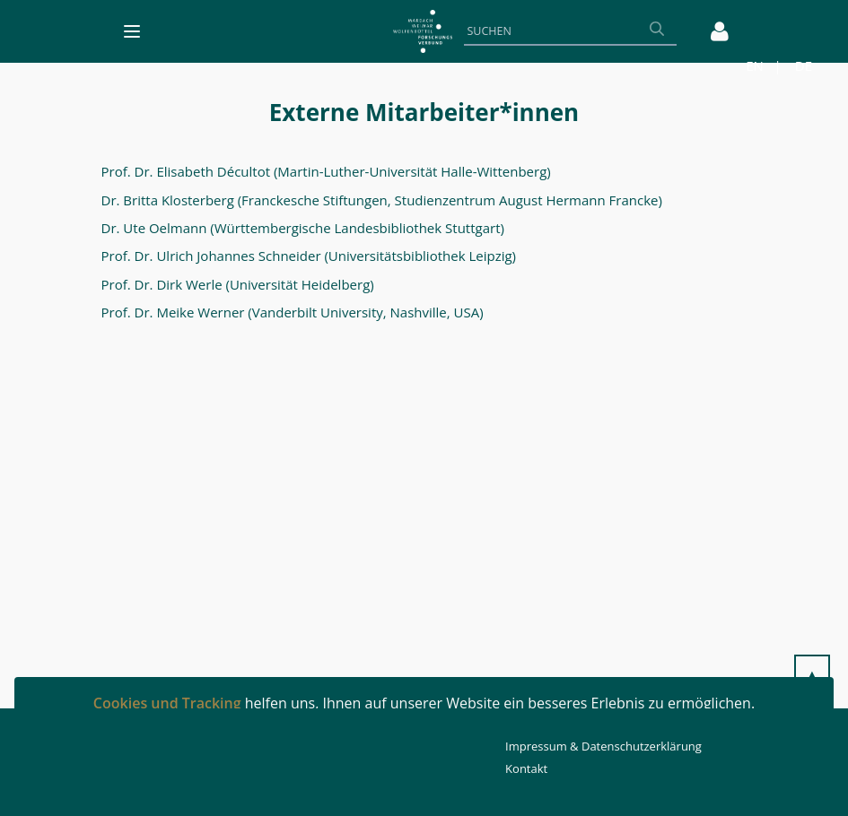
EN (755, 65)
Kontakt (526, 768)
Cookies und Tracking (167, 703)
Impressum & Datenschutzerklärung (603, 746)
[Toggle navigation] (132, 31)
